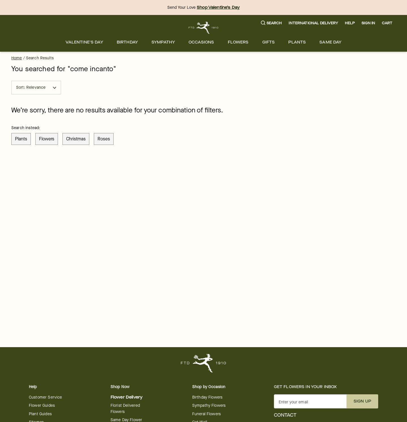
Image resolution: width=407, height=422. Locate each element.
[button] (271, 23)
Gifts (268, 42)
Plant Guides (40, 414)
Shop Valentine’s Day (218, 7)
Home (16, 58)
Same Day (330, 42)
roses (104, 139)
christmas (76, 139)
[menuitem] (84, 42)
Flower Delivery (126, 397)
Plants (297, 42)
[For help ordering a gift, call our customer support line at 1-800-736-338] (203, 28)
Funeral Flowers (206, 414)
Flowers (238, 42)
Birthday (127, 42)
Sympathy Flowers (209, 405)
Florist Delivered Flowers (125, 408)
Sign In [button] (368, 23)
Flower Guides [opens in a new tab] (42, 405)
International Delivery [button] (313, 23)
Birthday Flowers (207, 397)
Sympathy (163, 42)
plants (21, 139)
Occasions (201, 42)
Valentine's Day (84, 42)
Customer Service (45, 397)
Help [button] (350, 23)
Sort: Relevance (36, 87)
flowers (46, 139)
